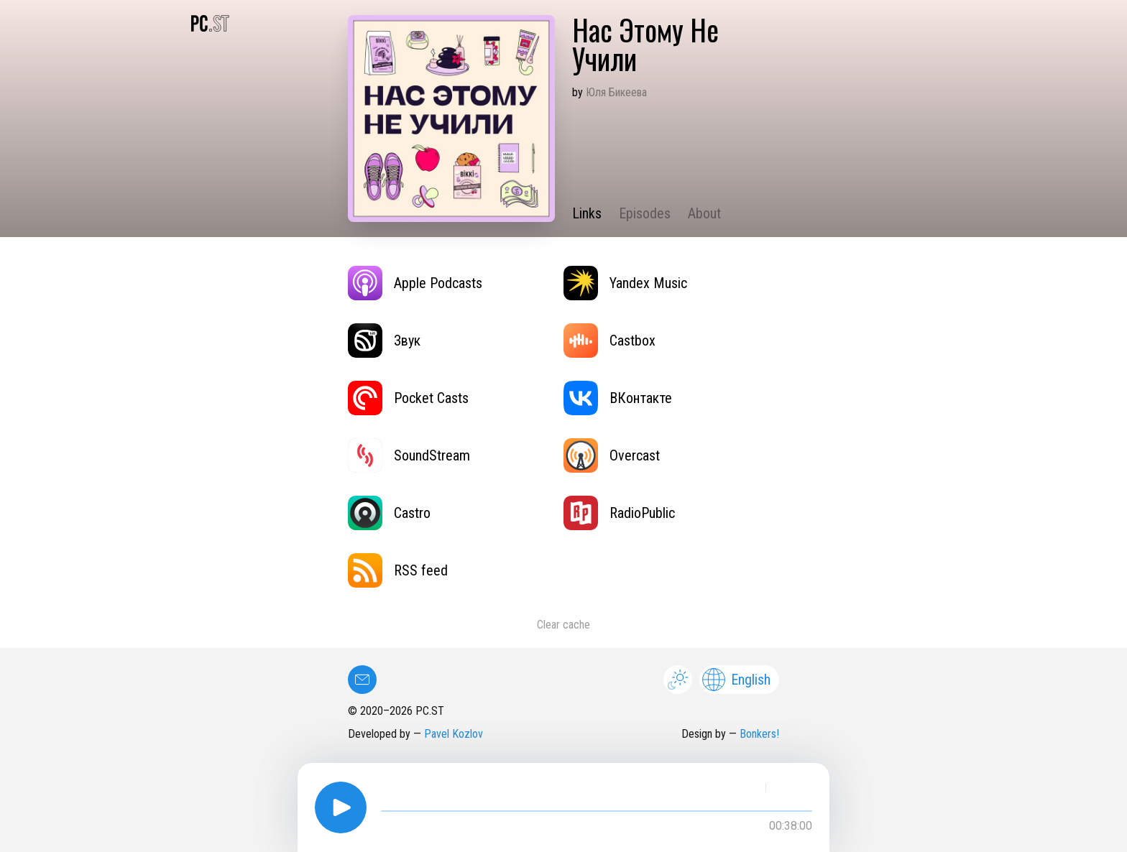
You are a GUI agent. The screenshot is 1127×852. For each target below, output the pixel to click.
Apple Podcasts (415, 283)
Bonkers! (759, 734)
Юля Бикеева (616, 92)
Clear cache (563, 624)
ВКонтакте (618, 398)
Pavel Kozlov (453, 734)
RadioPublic (619, 513)
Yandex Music (625, 283)
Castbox (610, 340)
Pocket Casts (408, 398)
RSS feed (398, 570)
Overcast (612, 455)
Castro (389, 513)
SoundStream (409, 455)
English (736, 679)
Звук (384, 340)
